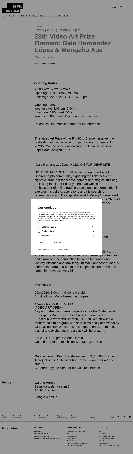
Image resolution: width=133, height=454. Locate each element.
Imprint (52, 251)
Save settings (57, 243)
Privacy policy (63, 251)
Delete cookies (41, 251)
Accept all (42, 243)
